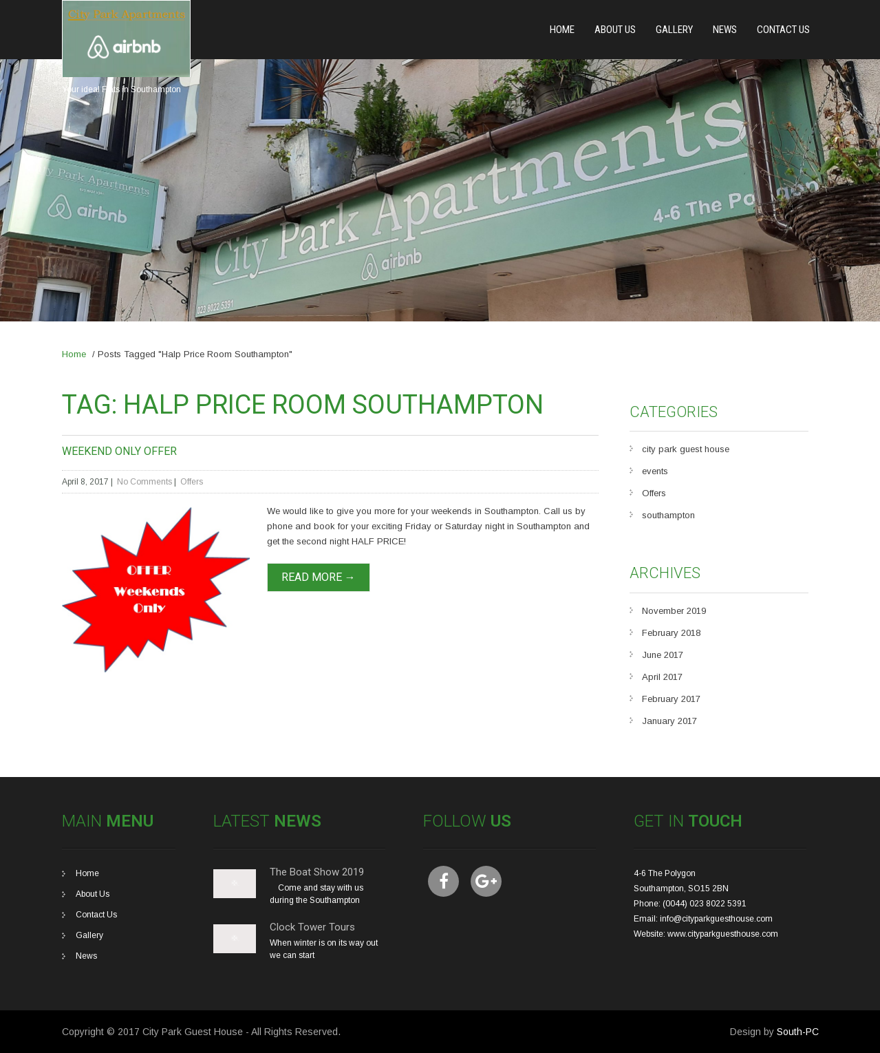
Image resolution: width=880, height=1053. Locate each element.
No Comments (144, 482)
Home (562, 29)
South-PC (798, 1031)
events (655, 471)
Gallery (674, 29)
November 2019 (674, 611)
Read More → (318, 577)
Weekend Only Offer (119, 451)
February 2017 (671, 699)
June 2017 (662, 655)
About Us (615, 29)
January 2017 (669, 721)
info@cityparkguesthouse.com (716, 919)
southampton (668, 515)
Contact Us (783, 29)
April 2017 (662, 677)
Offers (191, 482)
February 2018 (671, 633)
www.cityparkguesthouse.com (722, 934)
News (725, 29)
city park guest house (685, 449)
